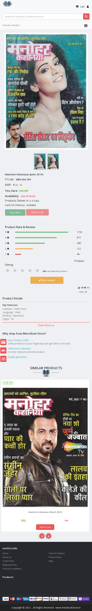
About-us (7, 557)
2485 (44, 271)
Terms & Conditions (12, 568)
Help (51, 561)
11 (88, 287)
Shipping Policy (10, 564)
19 (82, 287)
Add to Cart (45, 527)
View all (83, 291)
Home (5, 553)
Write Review (47, 280)
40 (21, 185)
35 (16, 185)
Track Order (8, 561)
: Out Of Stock (27, 196)
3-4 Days (34, 200)
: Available (30, 205)
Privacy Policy (55, 557)
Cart (80, 6)
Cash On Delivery (57, 553)
